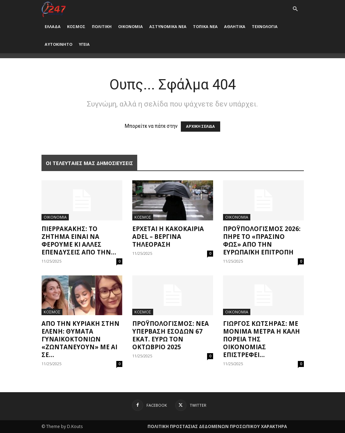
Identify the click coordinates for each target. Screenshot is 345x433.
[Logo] (53, 8)
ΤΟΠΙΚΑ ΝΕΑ (205, 26)
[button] (295, 9)
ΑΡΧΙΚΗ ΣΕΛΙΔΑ (200, 126)
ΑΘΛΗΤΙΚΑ (234, 26)
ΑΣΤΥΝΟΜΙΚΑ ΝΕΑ (168, 26)
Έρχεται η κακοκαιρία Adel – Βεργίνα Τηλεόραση (168, 236)
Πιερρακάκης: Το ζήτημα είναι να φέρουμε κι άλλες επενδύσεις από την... (78, 240)
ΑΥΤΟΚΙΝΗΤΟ (58, 44)
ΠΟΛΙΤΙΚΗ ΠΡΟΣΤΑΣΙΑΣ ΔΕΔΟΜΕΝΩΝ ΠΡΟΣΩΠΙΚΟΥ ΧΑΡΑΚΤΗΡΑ (217, 426)
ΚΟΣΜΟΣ (76, 26)
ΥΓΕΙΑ (84, 44)
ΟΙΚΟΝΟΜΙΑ (130, 26)
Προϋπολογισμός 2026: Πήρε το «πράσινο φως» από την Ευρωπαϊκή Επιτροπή (262, 240)
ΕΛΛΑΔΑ (53, 26)
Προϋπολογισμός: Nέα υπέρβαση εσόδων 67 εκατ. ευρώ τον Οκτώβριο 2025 (170, 335)
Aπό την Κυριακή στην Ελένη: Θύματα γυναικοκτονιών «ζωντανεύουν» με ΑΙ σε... (80, 339)
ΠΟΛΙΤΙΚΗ (102, 26)
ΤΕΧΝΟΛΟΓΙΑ (265, 26)
